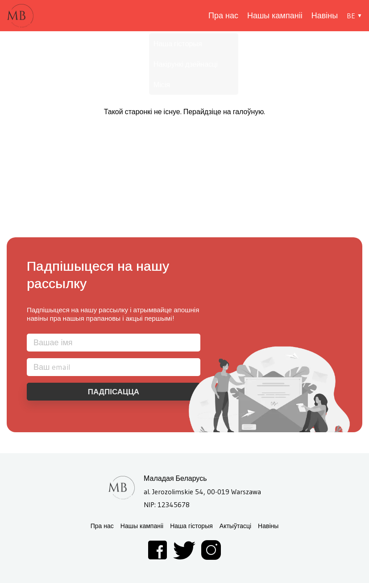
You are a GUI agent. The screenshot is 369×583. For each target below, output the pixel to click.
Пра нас (223, 16)
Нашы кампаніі (275, 16)
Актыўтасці (235, 526)
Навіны (324, 16)
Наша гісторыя (191, 526)
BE (351, 15)
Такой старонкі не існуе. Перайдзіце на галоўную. (184, 111)
